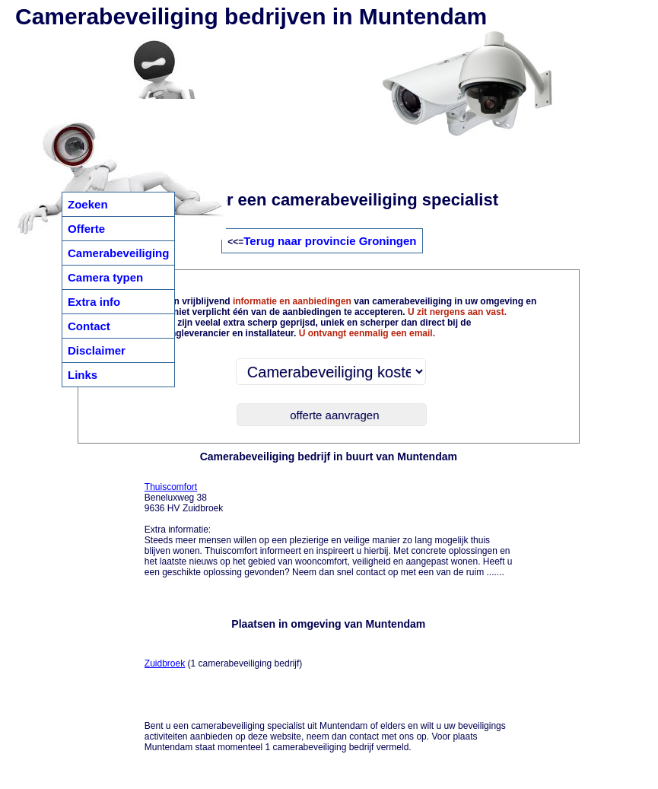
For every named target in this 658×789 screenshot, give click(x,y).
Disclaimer (97, 350)
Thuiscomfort (171, 487)
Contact (89, 326)
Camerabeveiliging (118, 253)
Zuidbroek (165, 663)
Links (82, 374)
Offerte (86, 228)
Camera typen (105, 277)
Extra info (94, 301)
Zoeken (88, 204)
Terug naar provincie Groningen (329, 240)
